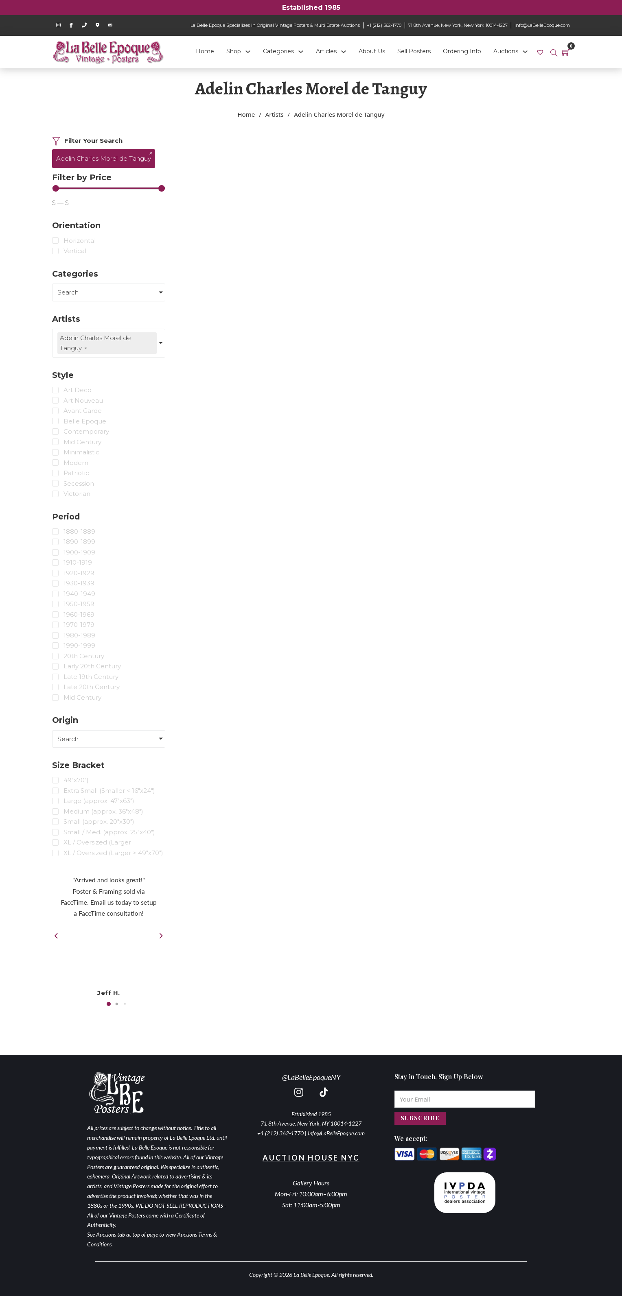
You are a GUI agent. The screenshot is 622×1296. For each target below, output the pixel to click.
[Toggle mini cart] (566, 52)
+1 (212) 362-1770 (384, 25)
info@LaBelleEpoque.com (542, 25)
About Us (372, 51)
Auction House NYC (311, 1157)
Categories (278, 51)
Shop (233, 51)
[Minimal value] (109, 188)
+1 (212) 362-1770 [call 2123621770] (280, 1133)
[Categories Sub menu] (301, 52)
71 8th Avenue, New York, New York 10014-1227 (458, 25)
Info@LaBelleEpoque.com (336, 1133)
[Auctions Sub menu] (525, 52)
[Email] (464, 1099)
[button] (109, 1004)
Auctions (505, 51)
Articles (326, 51)
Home (205, 51)
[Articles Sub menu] (343, 52)
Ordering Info (462, 51)
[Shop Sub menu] (248, 52)
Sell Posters (414, 51)
